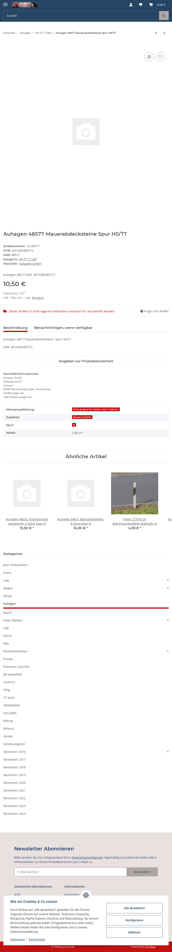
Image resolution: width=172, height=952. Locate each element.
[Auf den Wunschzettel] (159, 56)
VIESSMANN (11, 705)
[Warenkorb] (157, 4)
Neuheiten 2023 (14, 806)
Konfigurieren (134, 920)
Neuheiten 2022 (14, 798)
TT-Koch (9, 698)
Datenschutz (37, 939)
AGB (17, 895)
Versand (37, 298)
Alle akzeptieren (134, 908)
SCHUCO (9, 682)
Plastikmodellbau (15, 651)
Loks (6, 580)
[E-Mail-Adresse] (70, 871)
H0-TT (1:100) (28, 259)
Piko (6, 643)
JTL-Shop (150, 946)
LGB (6, 628)
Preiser (8, 659)
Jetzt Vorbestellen (15, 565)
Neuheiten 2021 (14, 790)
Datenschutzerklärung (87, 857)
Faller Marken (13, 620)
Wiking (8, 721)
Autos (7, 573)
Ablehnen (134, 932)
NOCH (7, 636)
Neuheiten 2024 (14, 814)
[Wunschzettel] (141, 4)
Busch (7, 613)
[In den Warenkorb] (6, 46)
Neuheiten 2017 (14, 759)
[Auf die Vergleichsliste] (149, 56)
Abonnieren (142, 872)
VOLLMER (9, 713)
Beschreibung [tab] (15, 328)
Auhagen (9, 604)
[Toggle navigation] (5, 2)
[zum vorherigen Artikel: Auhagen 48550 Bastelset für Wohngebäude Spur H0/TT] (156, 32)
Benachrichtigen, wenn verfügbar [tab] (63, 328)
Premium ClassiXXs (16, 667)
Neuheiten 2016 (14, 752)
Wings (7, 596)
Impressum (17, 939)
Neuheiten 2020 (14, 783)
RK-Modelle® (12, 674)
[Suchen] (81, 15)
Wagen (8, 588)
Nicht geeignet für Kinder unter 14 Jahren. (96, 409)
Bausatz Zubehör (82, 417)
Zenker (8, 736)
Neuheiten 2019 (14, 775)
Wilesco (8, 729)
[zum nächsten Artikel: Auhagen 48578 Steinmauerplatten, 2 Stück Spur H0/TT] (164, 32)
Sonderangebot (14, 744)
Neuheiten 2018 (14, 767)
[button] (131, 4)
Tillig (6, 690)
